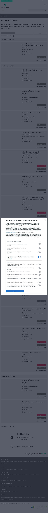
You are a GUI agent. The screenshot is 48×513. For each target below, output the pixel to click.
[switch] (39, 244)
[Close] (45, 220)
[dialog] (24, 256)
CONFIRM (15, 291)
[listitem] (24, 241)
